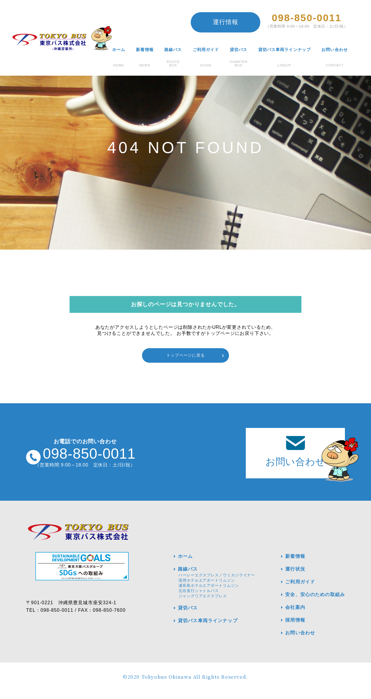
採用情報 (289, 627)
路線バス (172, 49)
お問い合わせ (334, 49)
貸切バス (238, 49)
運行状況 (289, 576)
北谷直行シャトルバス (199, 598)
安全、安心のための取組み (310, 602)
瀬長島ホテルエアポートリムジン (209, 593)
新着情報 (144, 49)
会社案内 (289, 614)
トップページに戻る (185, 355)
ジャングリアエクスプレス (203, 603)
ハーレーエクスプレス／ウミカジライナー (217, 582)
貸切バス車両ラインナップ (284, 49)
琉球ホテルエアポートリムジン (207, 588)
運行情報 (225, 22)
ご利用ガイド (205, 49)
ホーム (118, 49)
